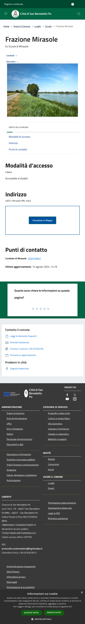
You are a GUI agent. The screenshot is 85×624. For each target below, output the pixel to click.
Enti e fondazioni (15, 429)
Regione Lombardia (13, 4)
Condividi (12, 55)
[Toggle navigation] (5, 13)
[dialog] (42, 607)
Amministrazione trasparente (21, 566)
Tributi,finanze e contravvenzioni (23, 464)
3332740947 (34, 258)
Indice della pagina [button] (18, 127)
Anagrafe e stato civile (59, 413)
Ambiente (11, 470)
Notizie (51, 459)
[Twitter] (75, 395)
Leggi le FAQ (54, 513)
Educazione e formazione (19, 454)
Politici (10, 434)
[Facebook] (67, 395)
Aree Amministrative (17, 418)
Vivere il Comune (22, 26)
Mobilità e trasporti (57, 439)
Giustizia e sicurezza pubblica (21, 459)
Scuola (48, 26)
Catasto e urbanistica (58, 434)
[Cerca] (79, 14)
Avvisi (51, 469)
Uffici (9, 423)
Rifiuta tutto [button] (54, 612)
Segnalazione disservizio (60, 508)
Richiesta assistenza (58, 518)
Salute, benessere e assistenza (22, 475)
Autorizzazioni (14, 480)
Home (6, 26)
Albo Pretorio (13, 571)
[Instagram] (75, 399)
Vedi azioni (12, 61)
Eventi (51, 488)
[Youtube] (67, 399)
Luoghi (37, 26)
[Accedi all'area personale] (73, 4)
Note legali (12, 582)
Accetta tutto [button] (31, 612)
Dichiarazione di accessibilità (21, 587)
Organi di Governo (15, 413)
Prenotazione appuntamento (62, 503)
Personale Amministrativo (19, 439)
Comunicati (53, 464)
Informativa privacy (16, 577)
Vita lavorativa (55, 423)
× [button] (82, 593)
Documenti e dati (15, 444)
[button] (42, 619)
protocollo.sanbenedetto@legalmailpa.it (22, 548)
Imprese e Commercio (58, 429)
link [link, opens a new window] (70, 606)
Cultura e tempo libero (59, 418)
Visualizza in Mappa (42, 220)
